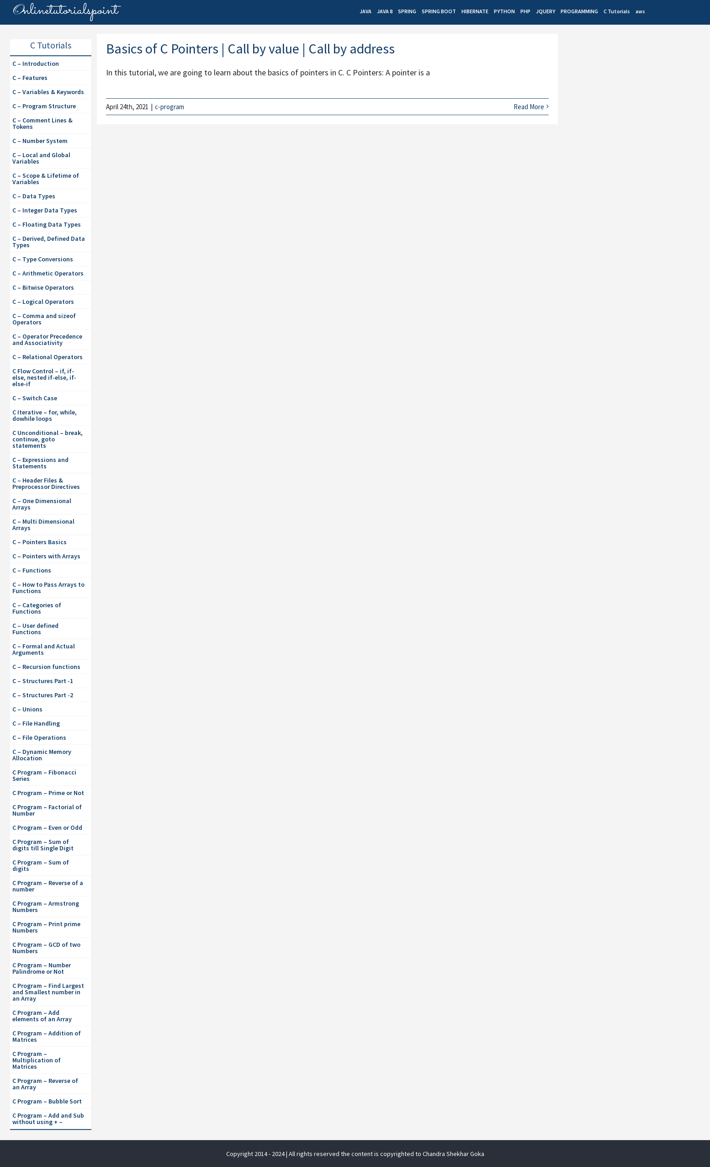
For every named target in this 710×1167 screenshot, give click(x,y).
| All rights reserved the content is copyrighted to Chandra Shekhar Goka (385, 1154)
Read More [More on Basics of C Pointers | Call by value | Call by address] (529, 106)
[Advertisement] (631, 112)
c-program (169, 106)
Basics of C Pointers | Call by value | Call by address (250, 48)
